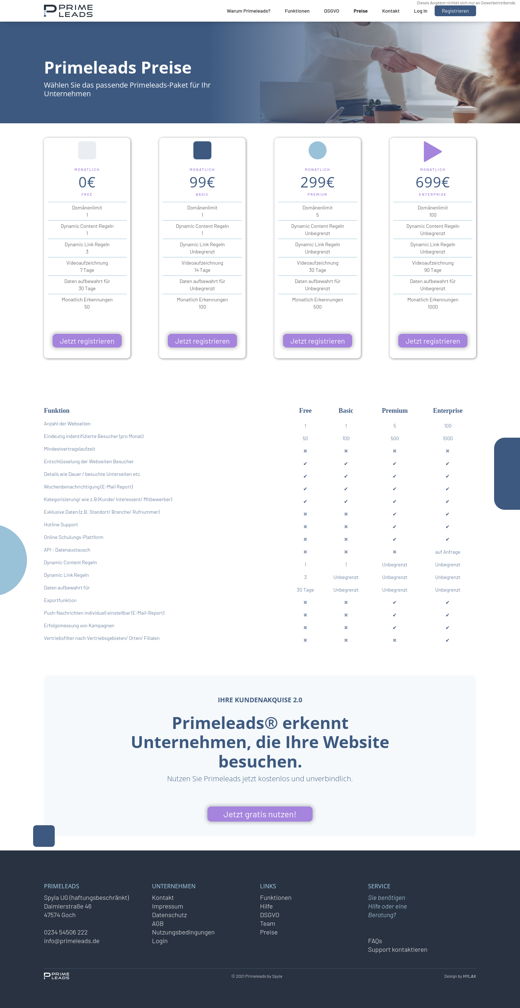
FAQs (375, 941)
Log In (420, 11)
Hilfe (266, 906)
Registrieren (455, 11)
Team (267, 923)
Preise (361, 11)
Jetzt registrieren (87, 340)
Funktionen (297, 11)
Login (160, 941)
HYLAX (469, 975)
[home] (68, 11)
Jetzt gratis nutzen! (260, 814)
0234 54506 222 (66, 932)
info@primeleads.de (71, 941)
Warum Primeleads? (248, 11)
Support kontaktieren (397, 949)
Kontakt (390, 11)
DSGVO (331, 11)
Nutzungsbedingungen (183, 932)
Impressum (167, 906)
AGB (158, 923)
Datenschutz (169, 915)
